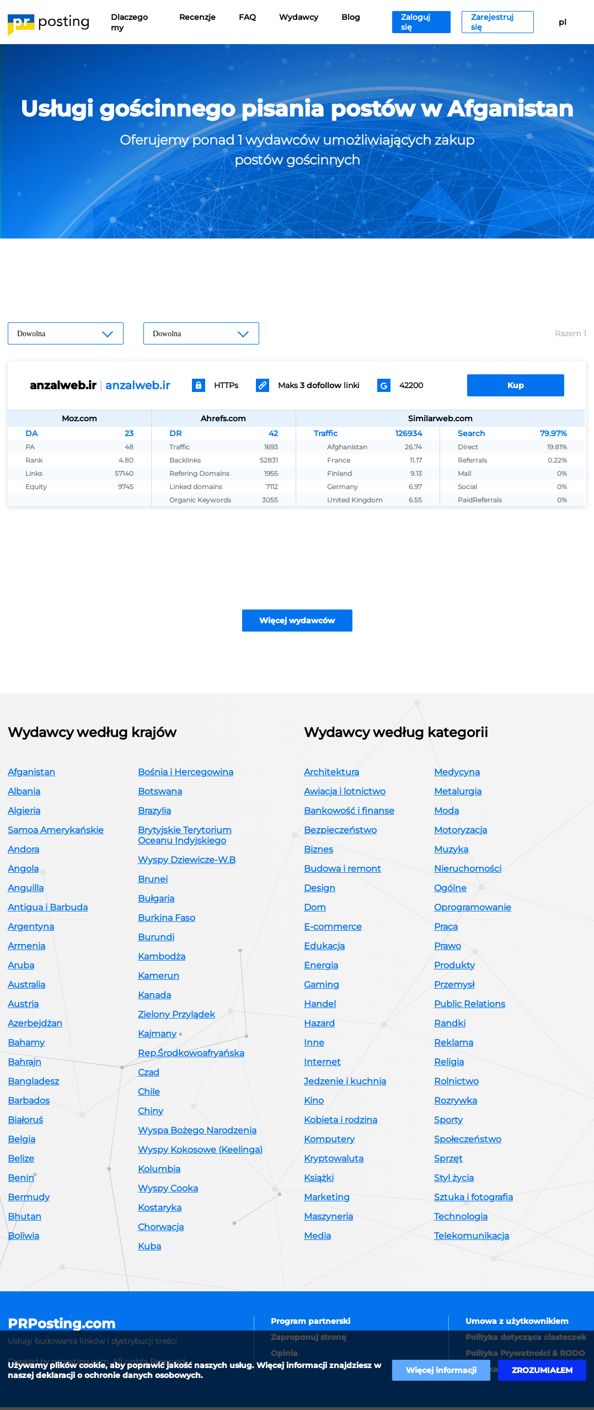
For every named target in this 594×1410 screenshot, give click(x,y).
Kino (314, 1103)
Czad (148, 1075)
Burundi (156, 940)
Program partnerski (310, 1324)
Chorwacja (161, 1230)
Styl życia (454, 1180)
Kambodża (161, 959)
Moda (446, 813)
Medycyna (457, 775)
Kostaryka (159, 1210)
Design (319, 891)
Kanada (154, 998)
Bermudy (29, 1200)
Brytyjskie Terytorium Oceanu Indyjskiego (185, 838)
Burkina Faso (166, 920)
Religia (449, 1064)
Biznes (318, 852)
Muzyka (451, 852)
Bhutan (24, 1219)
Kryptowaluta (333, 1161)
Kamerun (158, 978)
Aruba (21, 968)
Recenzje (197, 17)
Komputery (329, 1142)
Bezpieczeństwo (340, 833)
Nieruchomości (467, 871)
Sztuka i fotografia (473, 1200)
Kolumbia (159, 1172)
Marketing (327, 1200)
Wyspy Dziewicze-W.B (187, 862)
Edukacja (324, 948)
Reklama (453, 1045)
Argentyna (31, 929)
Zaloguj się (415, 22)
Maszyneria (328, 1219)
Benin (21, 1180)
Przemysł (454, 987)
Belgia (21, 1142)
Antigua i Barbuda (48, 910)
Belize (21, 1161)
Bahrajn (24, 1064)
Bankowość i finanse (349, 813)
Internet (322, 1064)
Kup (515, 385)
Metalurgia (457, 794)
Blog (350, 17)
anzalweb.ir (137, 385)
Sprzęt (448, 1161)
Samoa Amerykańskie (56, 833)
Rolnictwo (456, 1084)
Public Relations (469, 1006)
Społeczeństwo (467, 1142)
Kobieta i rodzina (340, 1122)
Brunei (153, 882)
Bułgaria (156, 901)
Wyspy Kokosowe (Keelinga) (200, 1152)
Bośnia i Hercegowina (185, 775)
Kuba (149, 1249)
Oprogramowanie (472, 910)
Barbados (29, 1103)
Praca (446, 929)
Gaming (321, 987)
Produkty (454, 968)
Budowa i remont (342, 871)
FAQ (247, 17)
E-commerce (333, 929)
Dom (315, 910)
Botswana (160, 794)
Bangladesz (33, 1084)
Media (317, 1238)
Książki (319, 1180)
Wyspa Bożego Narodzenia (197, 1133)
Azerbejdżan (35, 1026)
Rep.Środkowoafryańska (191, 1056)
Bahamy (26, 1045)
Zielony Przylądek (176, 1017)
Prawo (447, 948)
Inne (314, 1045)
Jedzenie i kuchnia (345, 1084)
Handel (320, 1006)
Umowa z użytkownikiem (517, 1324)
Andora (23, 852)
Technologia (461, 1219)
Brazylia (154, 813)
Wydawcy (298, 17)
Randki (449, 1026)
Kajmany (157, 1036)
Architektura (331, 775)
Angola (23, 871)
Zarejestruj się (492, 22)
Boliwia (23, 1238)
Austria (23, 1006)
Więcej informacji (441, 1370)
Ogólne (450, 891)
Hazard (319, 1026)
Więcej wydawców (297, 623)
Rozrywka (455, 1103)
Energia (321, 968)
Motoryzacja (460, 833)
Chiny (150, 1114)
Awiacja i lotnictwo (345, 794)
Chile (149, 1094)
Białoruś (25, 1122)
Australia (26, 987)
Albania (24, 794)
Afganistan (31, 775)
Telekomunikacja (471, 1238)
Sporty (448, 1122)
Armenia (26, 948)
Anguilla (26, 891)
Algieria (24, 813)
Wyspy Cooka (168, 1191)
